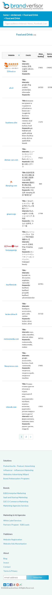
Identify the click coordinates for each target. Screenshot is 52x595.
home (6, 15)
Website (11, 55)
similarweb (16, 15)
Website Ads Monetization (15, 543)
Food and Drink (30, 15)
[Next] (30, 436)
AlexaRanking (41, 55)
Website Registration (12, 539)
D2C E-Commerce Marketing (15, 501)
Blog (5, 558)
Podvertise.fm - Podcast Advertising (19, 466)
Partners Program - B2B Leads (16, 524)
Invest (6, 562)
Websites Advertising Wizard (16, 474)
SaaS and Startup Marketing (15, 497)
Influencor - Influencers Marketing (18, 470)
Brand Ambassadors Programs (16, 478)
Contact (7, 567)
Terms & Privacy (10, 571)
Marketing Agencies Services (16, 505)
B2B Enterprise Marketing (14, 493)
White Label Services (12, 520)
